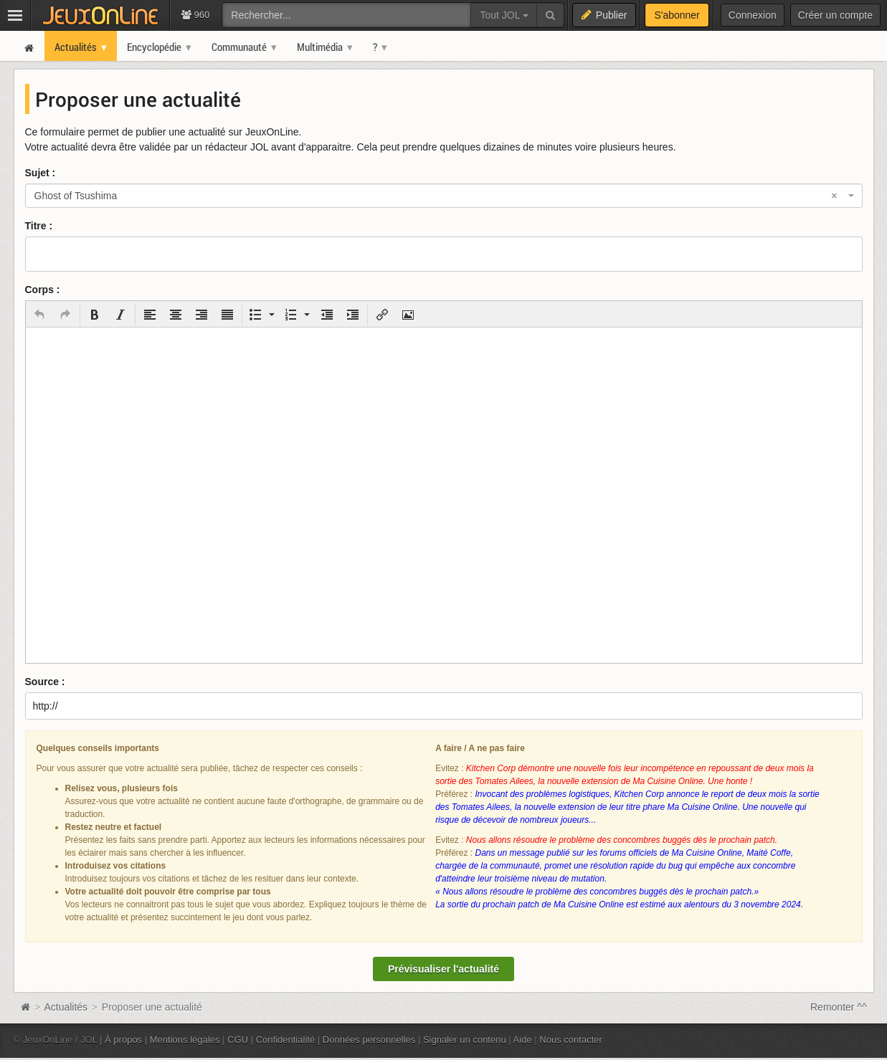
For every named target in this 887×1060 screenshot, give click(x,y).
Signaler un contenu (464, 1039)
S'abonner (676, 15)
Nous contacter (570, 1039)
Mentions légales (185, 1039)
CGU (237, 1039)
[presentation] (39, 315)
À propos (123, 1039)
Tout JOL (504, 15)
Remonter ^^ (838, 1007)
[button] (39, 314)
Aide (522, 1039)
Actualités (65, 1007)
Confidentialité (286, 1039)
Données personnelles (369, 1039)
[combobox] (444, 195)
